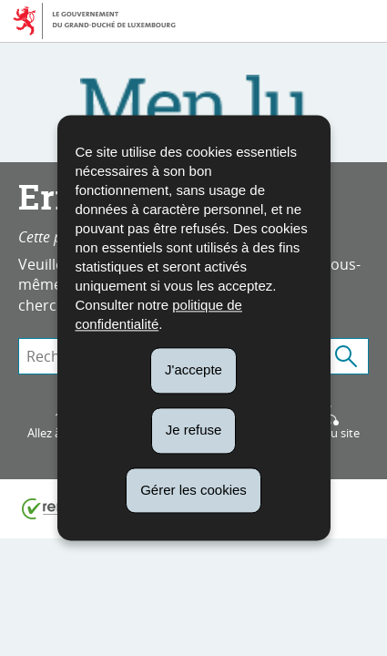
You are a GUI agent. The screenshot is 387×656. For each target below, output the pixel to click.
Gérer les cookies (193, 489)
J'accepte (193, 369)
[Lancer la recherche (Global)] (346, 355)
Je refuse (194, 429)
